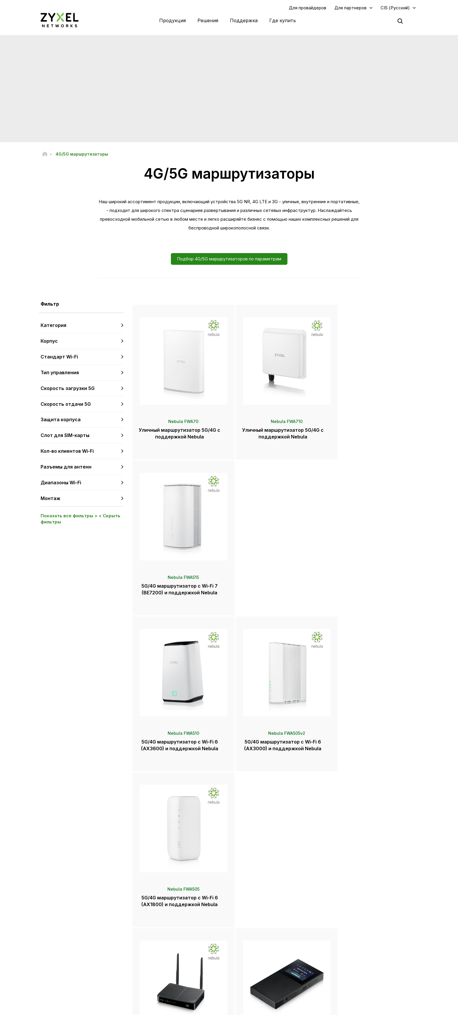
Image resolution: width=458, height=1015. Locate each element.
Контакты (229, 871)
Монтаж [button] (50, 498)
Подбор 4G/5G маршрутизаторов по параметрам (229, 259)
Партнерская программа (360, 925)
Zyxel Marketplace (260, 915)
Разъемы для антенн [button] (66, 467)
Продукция (172, 20)
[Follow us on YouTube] (46, 980)
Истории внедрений (355, 978)
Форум (157, 925)
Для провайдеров (307, 8)
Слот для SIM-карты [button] (65, 435)
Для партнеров (350, 8)
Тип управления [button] (60, 373)
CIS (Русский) (395, 8)
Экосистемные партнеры (360, 935)
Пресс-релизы (257, 939)
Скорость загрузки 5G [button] (68, 388)
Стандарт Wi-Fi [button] (59, 357)
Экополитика (349, 968)
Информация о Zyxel (356, 958)
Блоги (249, 968)
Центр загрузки (164, 935)
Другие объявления (169, 954)
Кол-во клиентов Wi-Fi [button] (67, 451)
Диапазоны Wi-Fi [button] (61, 483)
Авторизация (349, 915)
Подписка (113, 944)
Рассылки (252, 958)
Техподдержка (164, 915)
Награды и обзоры (260, 949)
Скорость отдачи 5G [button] (66, 404)
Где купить (282, 20)
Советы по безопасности (173, 944)
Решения (207, 20)
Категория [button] (53, 325)
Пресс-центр (259, 929)
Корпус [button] (49, 341)
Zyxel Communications (357, 987)
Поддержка (244, 20)
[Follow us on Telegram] (61, 980)
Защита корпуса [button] (61, 420)
